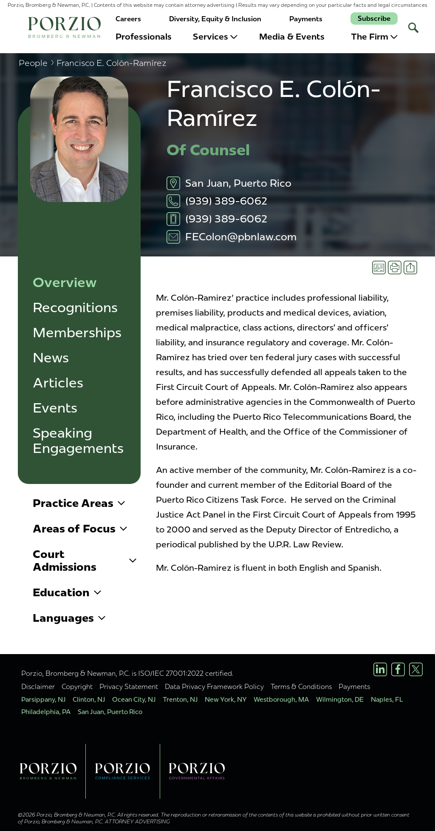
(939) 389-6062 (226, 201)
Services (215, 36)
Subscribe (374, 18)
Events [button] (55, 408)
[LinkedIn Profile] (380, 669)
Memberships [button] (77, 333)
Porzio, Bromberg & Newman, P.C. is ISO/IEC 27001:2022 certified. (127, 673)
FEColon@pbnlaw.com (241, 237)
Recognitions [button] (75, 308)
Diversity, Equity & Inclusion (215, 19)
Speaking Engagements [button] (78, 440)
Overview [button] (65, 282)
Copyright (77, 686)
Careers (128, 19)
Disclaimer (38, 686)
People (36, 62)
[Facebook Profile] (398, 669)
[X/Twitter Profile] (416, 669)
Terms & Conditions (301, 686)
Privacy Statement (128, 686)
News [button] (51, 358)
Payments (305, 19)
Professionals (144, 36)
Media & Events (292, 36)
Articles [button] (58, 383)
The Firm (374, 36)
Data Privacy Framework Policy (214, 686)
